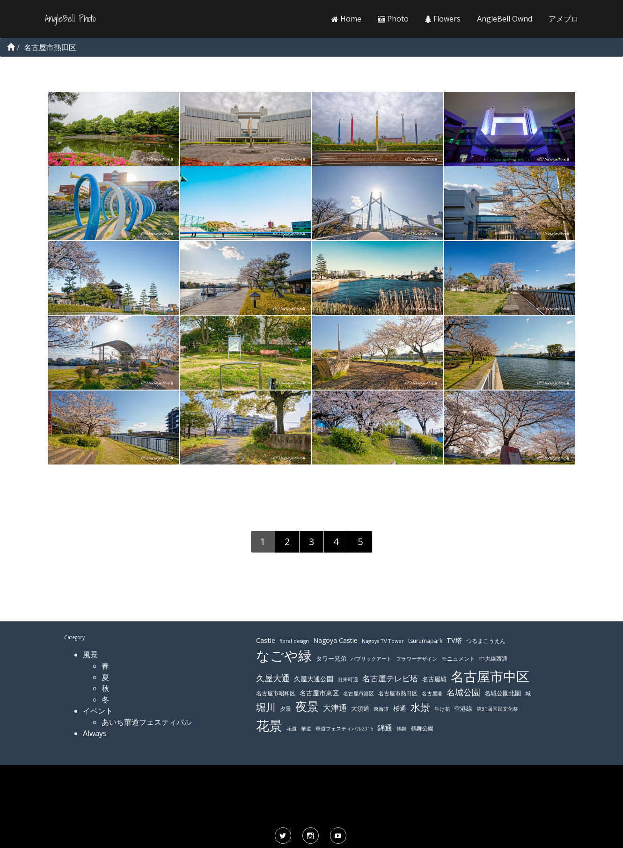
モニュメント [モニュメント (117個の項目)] (458, 659)
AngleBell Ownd (504, 19)
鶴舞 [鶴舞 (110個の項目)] (401, 728)
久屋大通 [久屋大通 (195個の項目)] (273, 678)
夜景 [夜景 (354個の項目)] (307, 706)
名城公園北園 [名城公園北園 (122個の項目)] (502, 693)
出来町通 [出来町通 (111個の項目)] (347, 679)
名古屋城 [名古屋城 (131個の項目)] (434, 679)
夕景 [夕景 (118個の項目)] (285, 709)
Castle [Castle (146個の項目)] (265, 640)
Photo (393, 19)
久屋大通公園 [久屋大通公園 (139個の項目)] (313, 678)
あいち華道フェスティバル (146, 722)
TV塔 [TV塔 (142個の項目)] (454, 640)
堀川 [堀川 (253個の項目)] (266, 707)
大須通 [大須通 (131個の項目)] (360, 708)
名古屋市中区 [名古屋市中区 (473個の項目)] (490, 676)
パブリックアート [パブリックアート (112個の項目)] (371, 658)
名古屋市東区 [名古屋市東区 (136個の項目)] (319, 692)
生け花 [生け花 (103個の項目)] (442, 709)
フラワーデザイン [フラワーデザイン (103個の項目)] (416, 659)
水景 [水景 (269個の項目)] (420, 707)
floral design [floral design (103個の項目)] (294, 641)
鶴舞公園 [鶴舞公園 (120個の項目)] (422, 728)
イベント (98, 711)
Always (95, 733)
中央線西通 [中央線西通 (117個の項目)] (493, 659)
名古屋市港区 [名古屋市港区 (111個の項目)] (358, 693)
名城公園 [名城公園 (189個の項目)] (463, 692)
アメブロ (564, 19)
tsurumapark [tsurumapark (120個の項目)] (425, 641)
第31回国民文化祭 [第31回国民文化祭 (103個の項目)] (497, 709)
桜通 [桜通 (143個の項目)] (399, 708)
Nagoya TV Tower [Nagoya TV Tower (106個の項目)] (383, 640)
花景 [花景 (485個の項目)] (269, 725)
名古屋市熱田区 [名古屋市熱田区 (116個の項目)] (398, 693)
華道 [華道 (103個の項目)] (306, 728)
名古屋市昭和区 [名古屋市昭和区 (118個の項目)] (275, 693)
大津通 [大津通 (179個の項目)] (335, 707)
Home (346, 19)
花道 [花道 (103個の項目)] (291, 728)
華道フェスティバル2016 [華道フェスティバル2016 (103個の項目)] (344, 728)
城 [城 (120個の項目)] (528, 693)
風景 (90, 654)
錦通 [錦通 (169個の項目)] (384, 728)
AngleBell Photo (70, 18)
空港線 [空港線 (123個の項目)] (463, 709)
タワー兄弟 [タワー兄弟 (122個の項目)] (331, 659)
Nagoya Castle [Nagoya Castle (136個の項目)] (335, 640)
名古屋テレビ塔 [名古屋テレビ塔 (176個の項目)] (390, 678)
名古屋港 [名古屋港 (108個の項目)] (432, 693)
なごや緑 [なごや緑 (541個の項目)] (284, 655)
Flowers (443, 19)
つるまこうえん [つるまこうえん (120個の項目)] (486, 641)
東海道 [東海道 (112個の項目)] (381, 708)
